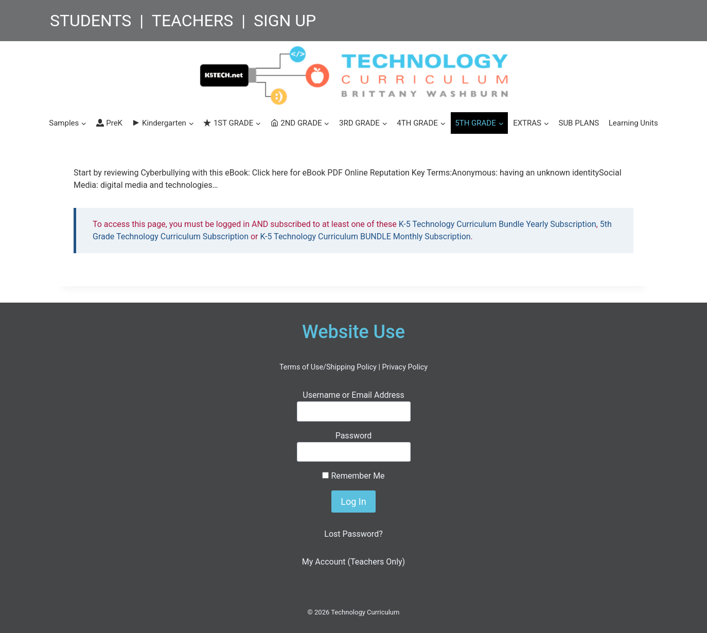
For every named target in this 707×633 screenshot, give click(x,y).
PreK (109, 123)
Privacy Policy (405, 367)
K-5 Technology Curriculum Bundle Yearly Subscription (497, 224)
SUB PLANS (578, 123)
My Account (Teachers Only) (353, 562)
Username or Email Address (353, 395)
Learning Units (633, 123)
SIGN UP (285, 20)
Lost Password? (353, 534)
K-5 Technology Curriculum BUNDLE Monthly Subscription (365, 236)
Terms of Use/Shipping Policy (328, 367)
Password (353, 436)
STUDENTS (90, 20)
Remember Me (353, 476)
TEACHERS (193, 20)
